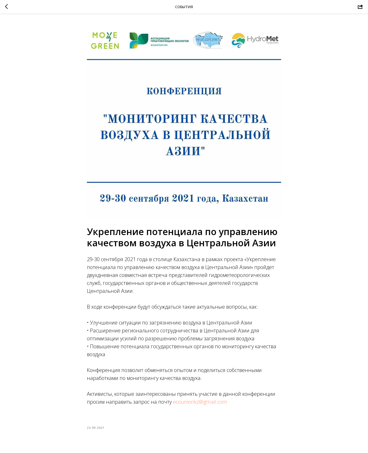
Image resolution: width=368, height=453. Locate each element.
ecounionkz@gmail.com (200, 401)
